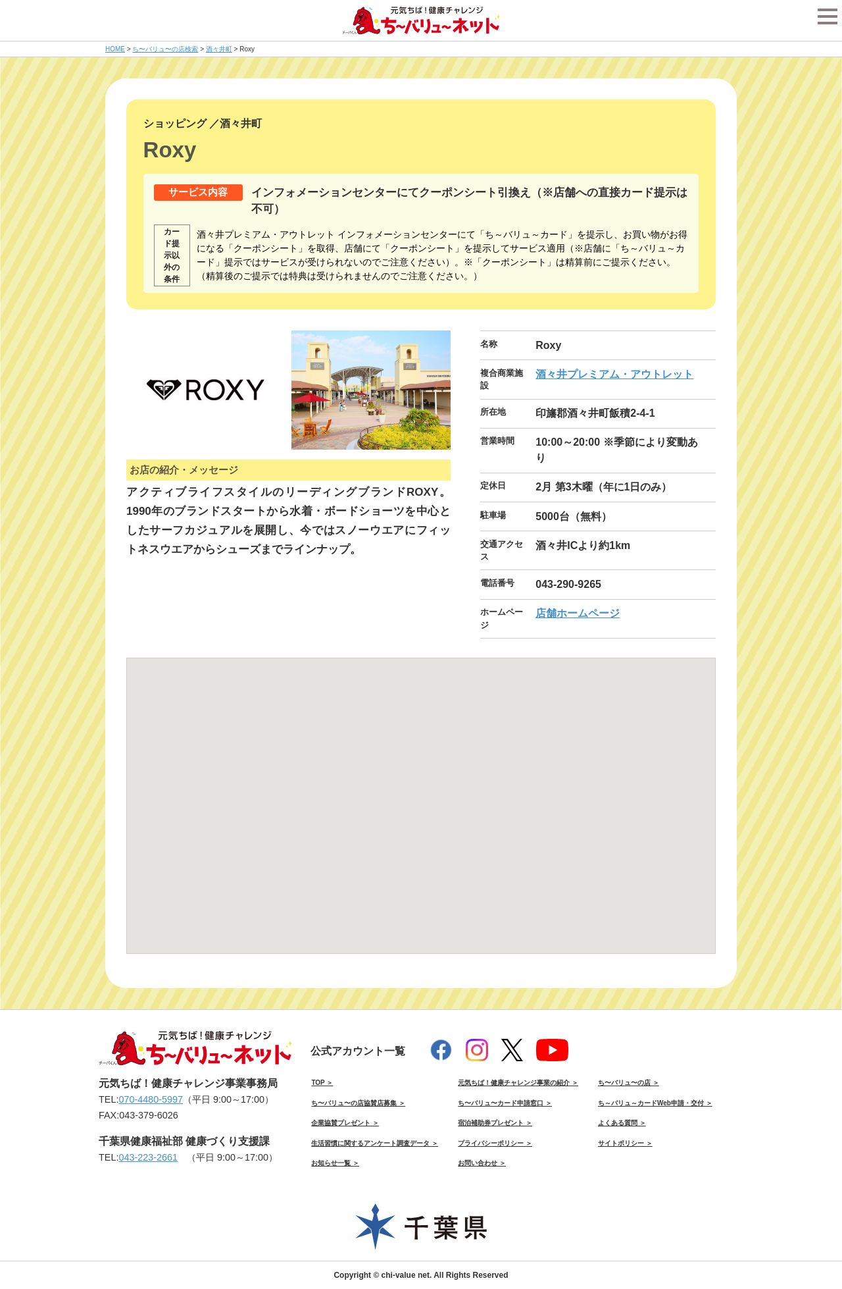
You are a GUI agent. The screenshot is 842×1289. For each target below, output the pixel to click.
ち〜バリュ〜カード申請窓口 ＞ (505, 1103)
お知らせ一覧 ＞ (335, 1163)
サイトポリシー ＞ (625, 1143)
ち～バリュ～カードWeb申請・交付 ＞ (655, 1103)
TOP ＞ (322, 1082)
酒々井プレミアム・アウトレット (614, 374)
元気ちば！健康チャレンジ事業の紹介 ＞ (518, 1082)
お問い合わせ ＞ (482, 1163)
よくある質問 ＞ (622, 1122)
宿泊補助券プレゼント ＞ (495, 1122)
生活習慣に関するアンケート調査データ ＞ (374, 1143)
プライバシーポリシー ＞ (495, 1143)
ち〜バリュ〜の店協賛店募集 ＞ (358, 1103)
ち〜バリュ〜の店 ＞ (628, 1082)
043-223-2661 (148, 1157)
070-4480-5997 (150, 1099)
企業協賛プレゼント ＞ (345, 1122)
